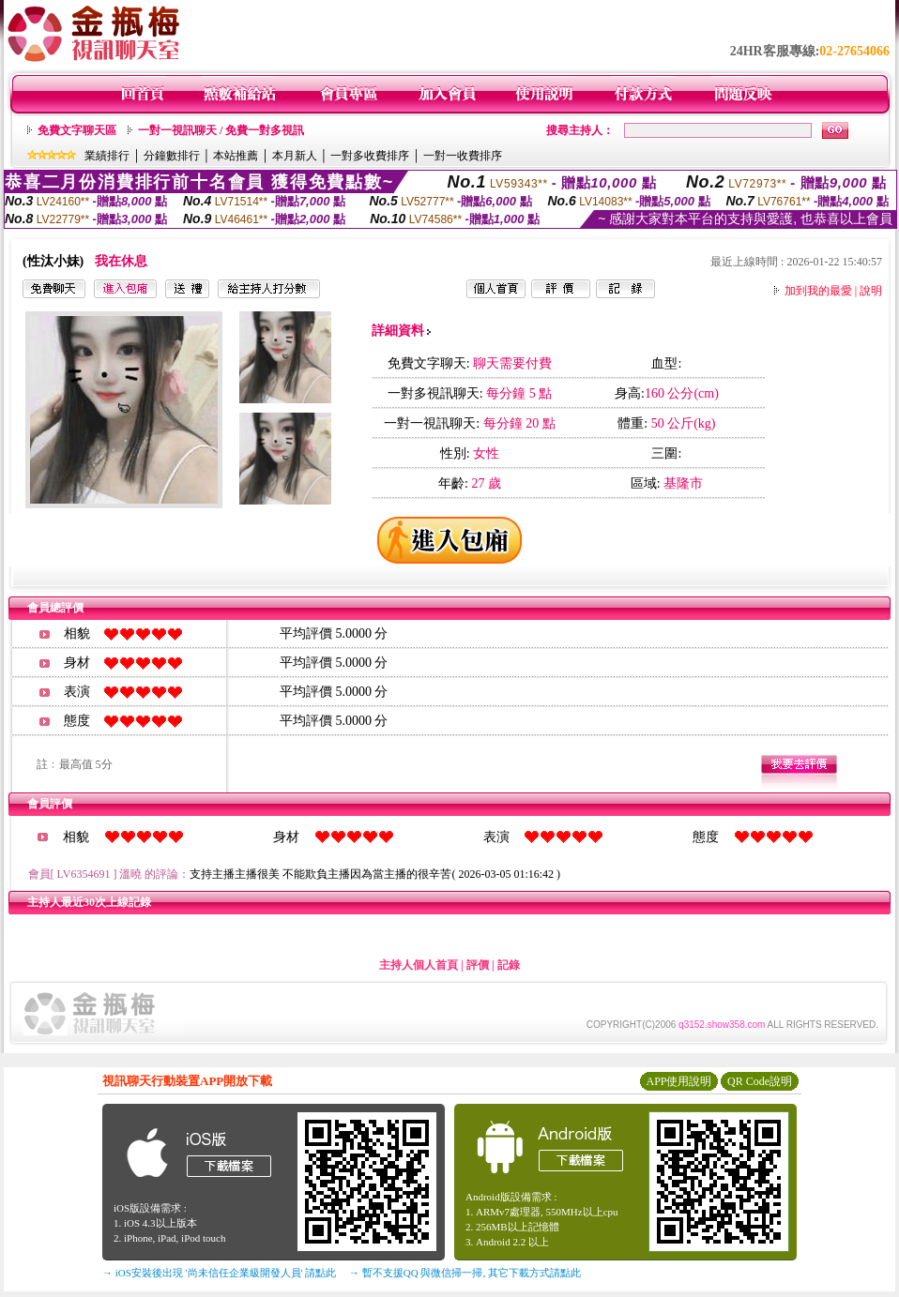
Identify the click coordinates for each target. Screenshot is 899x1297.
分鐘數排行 (172, 155)
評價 (477, 965)
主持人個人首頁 (418, 965)
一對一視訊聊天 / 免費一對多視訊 (221, 130)
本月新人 (294, 155)
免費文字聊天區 (77, 130)
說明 (871, 290)
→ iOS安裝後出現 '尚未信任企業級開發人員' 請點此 (219, 1272)
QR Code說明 (759, 1081)
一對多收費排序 (369, 155)
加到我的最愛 (818, 290)
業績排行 (107, 155)
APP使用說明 (678, 1081)
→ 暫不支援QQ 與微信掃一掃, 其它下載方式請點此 (465, 1272)
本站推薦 (235, 155)
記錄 (508, 965)
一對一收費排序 (462, 155)
